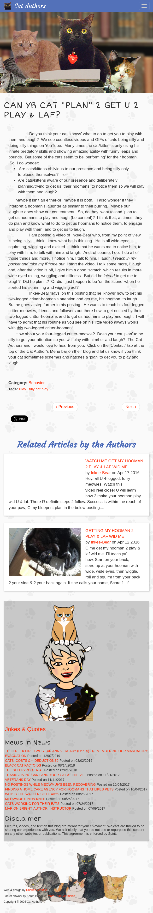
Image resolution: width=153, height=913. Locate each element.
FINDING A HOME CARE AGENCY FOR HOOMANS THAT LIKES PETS (59, 789)
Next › (130, 406)
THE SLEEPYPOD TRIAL (24, 770)
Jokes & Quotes (25, 729)
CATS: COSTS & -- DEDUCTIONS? (32, 760)
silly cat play (38, 389)
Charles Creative (36, 890)
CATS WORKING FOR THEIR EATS (32, 804)
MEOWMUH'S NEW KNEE (25, 799)
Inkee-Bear (101, 473)
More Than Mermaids (61, 896)
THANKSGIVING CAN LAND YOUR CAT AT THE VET (45, 775)
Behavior (37, 383)
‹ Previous (65, 406)
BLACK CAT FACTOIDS (23, 765)
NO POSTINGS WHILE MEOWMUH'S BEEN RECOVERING (50, 784)
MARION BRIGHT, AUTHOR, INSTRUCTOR (38, 808)
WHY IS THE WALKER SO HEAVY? (32, 794)
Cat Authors (30, 6)
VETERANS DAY (18, 780)
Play (22, 389)
